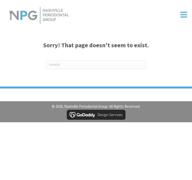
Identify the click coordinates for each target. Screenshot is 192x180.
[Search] (96, 64)
